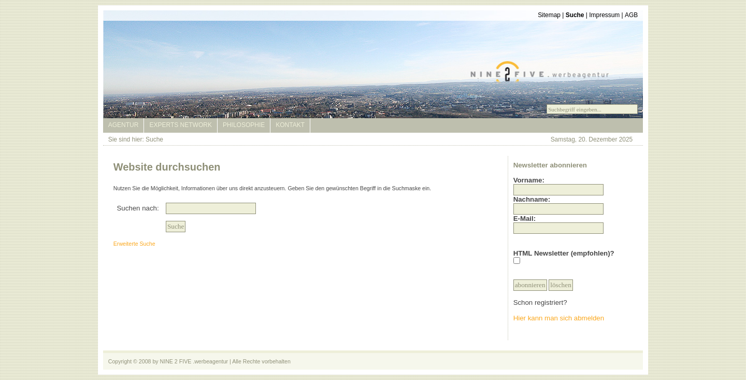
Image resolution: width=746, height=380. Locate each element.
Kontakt (290, 125)
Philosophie (244, 125)
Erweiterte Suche (134, 244)
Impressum (604, 15)
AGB (631, 15)
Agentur (123, 125)
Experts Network (180, 125)
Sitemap (549, 15)
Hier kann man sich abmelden (559, 318)
